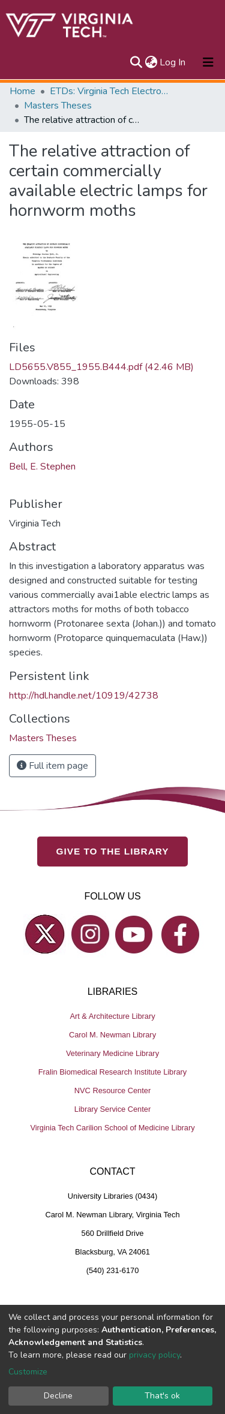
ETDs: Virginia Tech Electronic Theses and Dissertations (110, 91)
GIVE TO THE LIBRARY (112, 851)
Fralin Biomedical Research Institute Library (112, 1071)
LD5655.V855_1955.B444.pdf (101, 367)
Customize (27, 1371)
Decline (58, 1395)
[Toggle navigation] (208, 62)
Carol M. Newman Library (112, 1034)
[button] (150, 62)
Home (22, 91)
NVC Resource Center (112, 1090)
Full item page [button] (52, 765)
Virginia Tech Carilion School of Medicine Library (112, 1127)
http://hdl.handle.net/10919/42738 (83, 695)
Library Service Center (112, 1109)
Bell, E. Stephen (42, 466)
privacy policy (154, 1355)
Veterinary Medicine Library (112, 1053)
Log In (173, 62)
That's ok (162, 1395)
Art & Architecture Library (112, 1016)
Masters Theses (58, 105)
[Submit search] (135, 62)
